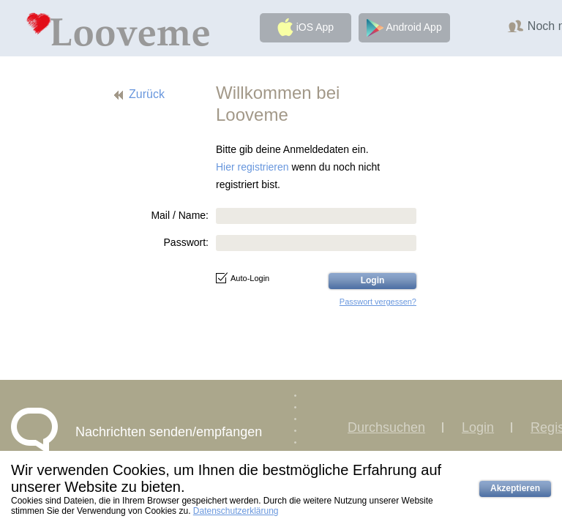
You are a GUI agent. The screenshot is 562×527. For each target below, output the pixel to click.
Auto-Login (242, 278)
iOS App (305, 27)
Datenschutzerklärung (236, 511)
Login (478, 427)
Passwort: (186, 242)
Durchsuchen (386, 427)
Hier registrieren (252, 167)
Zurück (147, 94)
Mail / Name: (180, 215)
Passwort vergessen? (378, 301)
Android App (404, 28)
